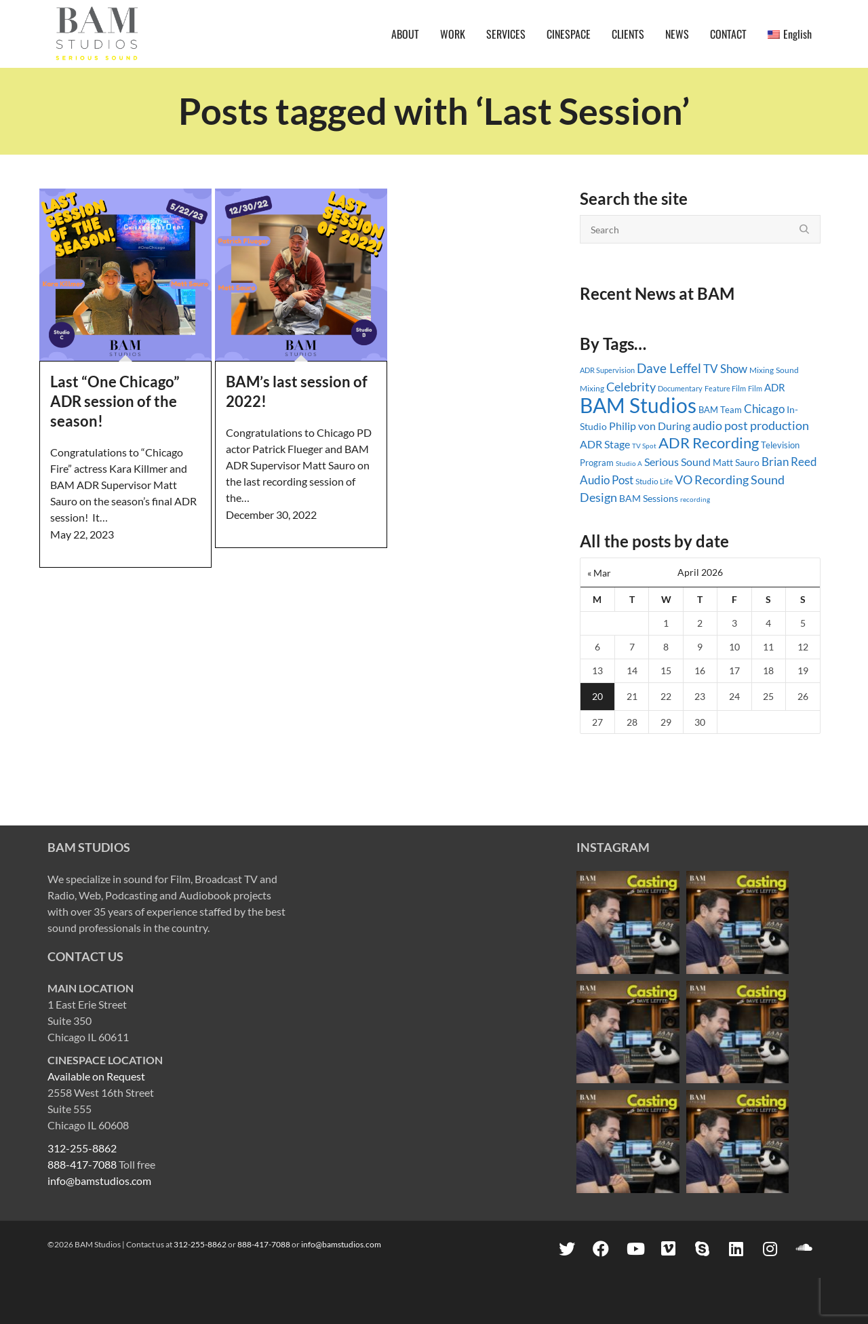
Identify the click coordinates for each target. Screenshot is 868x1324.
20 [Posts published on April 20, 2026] (597, 696)
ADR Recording (708, 442)
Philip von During (649, 425)
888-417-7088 (82, 1164)
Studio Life (654, 481)
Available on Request (96, 1076)
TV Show (725, 369)
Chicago (764, 409)
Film (755, 389)
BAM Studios (638, 405)
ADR (774, 387)
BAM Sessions (648, 498)
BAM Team (720, 409)
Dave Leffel (669, 368)
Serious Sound (677, 461)
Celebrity (631, 386)
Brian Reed (789, 461)
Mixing (761, 370)
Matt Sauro (736, 462)
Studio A (629, 463)
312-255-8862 (82, 1148)
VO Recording (712, 479)
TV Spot (644, 446)
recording (695, 499)
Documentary (680, 388)
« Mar (599, 573)
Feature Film (725, 388)
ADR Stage (605, 443)
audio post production (750, 425)
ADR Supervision (607, 370)
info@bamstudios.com (99, 1180)
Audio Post (606, 480)
